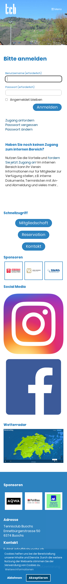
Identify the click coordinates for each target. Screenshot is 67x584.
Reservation (33, 234)
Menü (56, 9)
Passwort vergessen (21, 125)
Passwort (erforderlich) (33, 90)
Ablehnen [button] (14, 578)
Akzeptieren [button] (38, 578)
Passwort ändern (19, 129)
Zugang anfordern (19, 120)
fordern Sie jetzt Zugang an (32, 160)
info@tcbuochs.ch (29, 549)
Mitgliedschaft (33, 223)
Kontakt (33, 246)
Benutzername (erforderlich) (33, 77)
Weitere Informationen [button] (19, 569)
